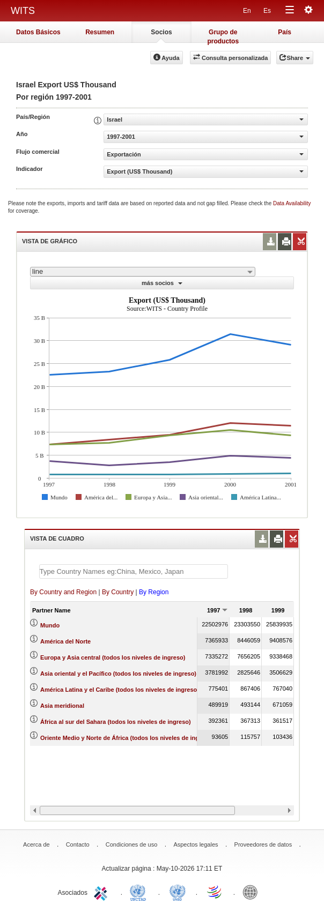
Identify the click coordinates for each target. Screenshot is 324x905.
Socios (161, 32)
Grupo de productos (223, 35)
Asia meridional (62, 705)
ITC (102, 891)
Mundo (50, 625)
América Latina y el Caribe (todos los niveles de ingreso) (119, 689)
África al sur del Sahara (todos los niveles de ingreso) (115, 722)
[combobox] (142, 271)
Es (267, 10)
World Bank (252, 891)
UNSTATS (177, 891)
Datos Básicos (38, 32)
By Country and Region (63, 592)
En (247, 10)
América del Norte (65, 641)
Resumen (99, 32)
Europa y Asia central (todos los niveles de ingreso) (112, 657)
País (284, 32)
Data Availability (292, 203)
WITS (23, 10)
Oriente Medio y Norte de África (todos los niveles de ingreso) (126, 738)
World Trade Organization (215, 891)
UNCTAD (140, 891)
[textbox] (133, 571)
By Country (118, 592)
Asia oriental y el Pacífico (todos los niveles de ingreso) (118, 673)
